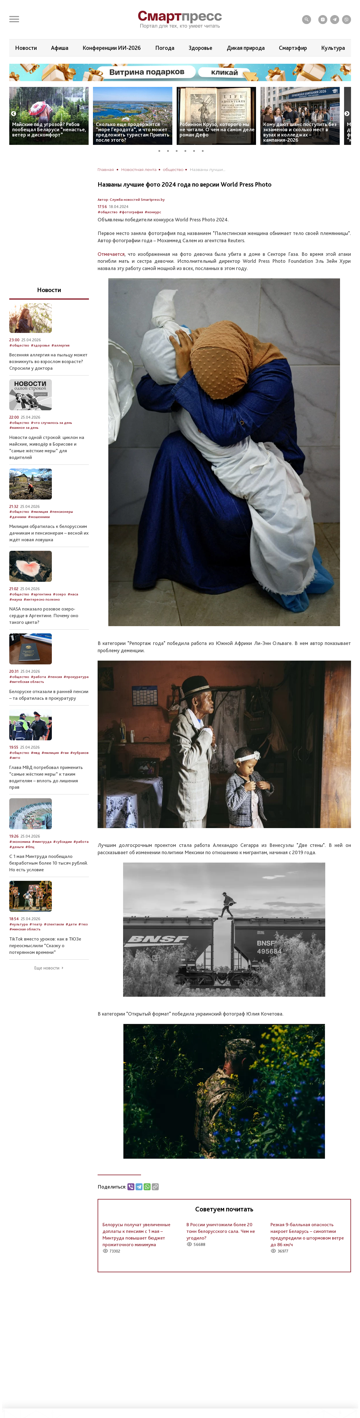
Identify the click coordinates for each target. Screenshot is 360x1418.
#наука (15, 599)
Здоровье (200, 47)
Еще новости (46, 968)
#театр (35, 924)
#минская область (25, 929)
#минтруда (42, 841)
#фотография (131, 212)
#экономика (19, 841)
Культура (333, 47)
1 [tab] (161, 150)
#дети (71, 924)
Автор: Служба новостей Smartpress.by (131, 199)
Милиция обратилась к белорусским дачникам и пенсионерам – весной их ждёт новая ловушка (49, 532)
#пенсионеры (61, 511)
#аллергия (60, 345)
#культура (18, 924)
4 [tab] (187, 150)
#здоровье (40, 345)
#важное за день (24, 427)
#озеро (59, 594)
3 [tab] (179, 150)
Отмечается (111, 254)
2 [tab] (170, 150)
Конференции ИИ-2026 (112, 47)
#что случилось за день (51, 422)
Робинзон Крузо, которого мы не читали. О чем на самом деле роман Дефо (217, 129)
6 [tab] (205, 150)
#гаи (64, 752)
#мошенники (39, 517)
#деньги (16, 847)
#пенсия (54, 677)
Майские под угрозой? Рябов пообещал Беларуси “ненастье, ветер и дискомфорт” (49, 129)
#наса (72, 594)
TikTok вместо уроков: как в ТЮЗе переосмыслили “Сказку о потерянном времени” (45, 945)
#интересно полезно (41, 599)
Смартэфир (293, 47)
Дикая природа (246, 47)
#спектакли (54, 924)
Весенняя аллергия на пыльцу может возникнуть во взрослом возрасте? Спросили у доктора (48, 361)
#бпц (29, 847)
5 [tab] (196, 150)
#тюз (83, 924)
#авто (14, 757)
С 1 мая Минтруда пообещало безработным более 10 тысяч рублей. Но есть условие (48, 862)
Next (347, 114)
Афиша (59, 47)
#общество (108, 212)
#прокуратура (76, 677)
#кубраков (79, 752)
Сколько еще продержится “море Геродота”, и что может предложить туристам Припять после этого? (132, 132)
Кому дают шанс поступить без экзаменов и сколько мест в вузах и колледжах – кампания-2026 (300, 132)
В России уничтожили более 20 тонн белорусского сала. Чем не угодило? (221, 1231)
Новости (26, 47)
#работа (38, 677)
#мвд (35, 752)
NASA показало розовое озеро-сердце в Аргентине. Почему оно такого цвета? (43, 615)
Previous (13, 114)
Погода (164, 47)
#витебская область (26, 681)
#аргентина (41, 594)
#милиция (39, 511)
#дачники (17, 517)
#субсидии (62, 841)
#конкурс (153, 212)
